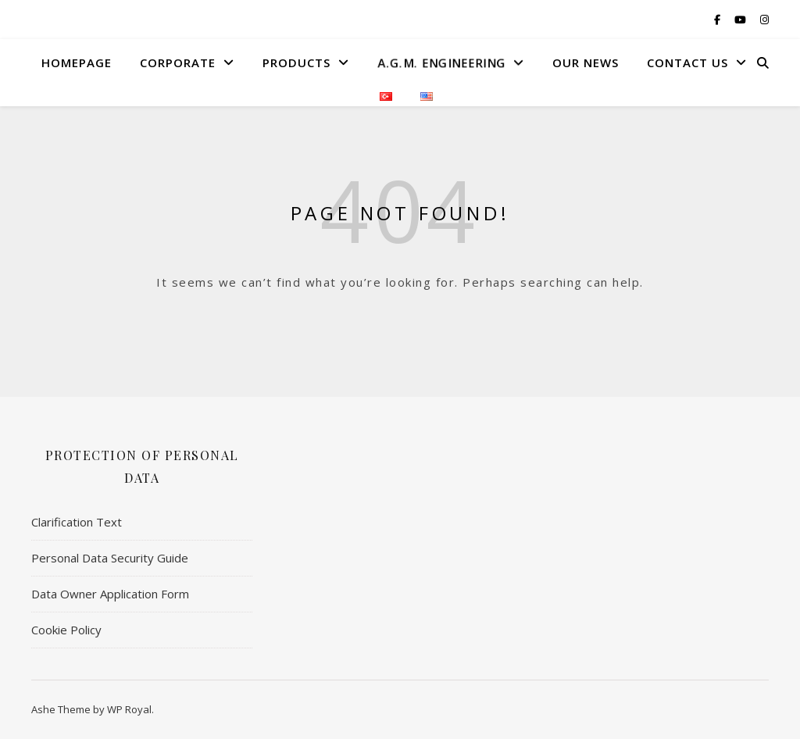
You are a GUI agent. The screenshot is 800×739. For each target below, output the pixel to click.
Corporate (178, 62)
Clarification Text (76, 522)
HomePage (76, 62)
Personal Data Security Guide (109, 558)
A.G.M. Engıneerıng (440, 62)
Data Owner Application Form (110, 594)
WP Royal (129, 709)
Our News (585, 62)
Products (296, 62)
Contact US (687, 62)
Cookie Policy (66, 629)
